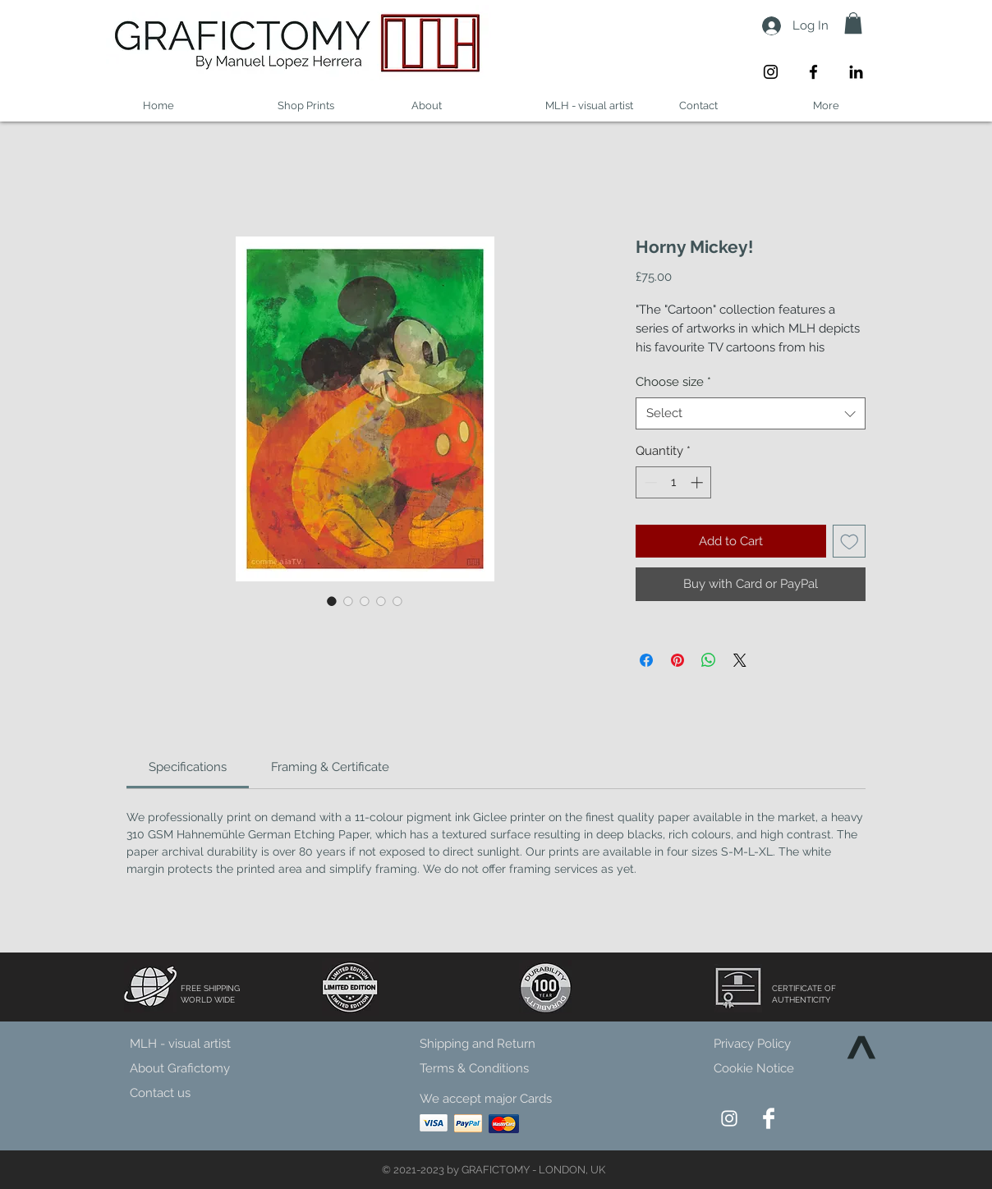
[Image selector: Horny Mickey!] (332, 601)
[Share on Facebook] (646, 660)
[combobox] (751, 413)
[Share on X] (740, 660)
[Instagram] (770, 71)
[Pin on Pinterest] (677, 660)
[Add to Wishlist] (849, 541)
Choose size (673, 381)
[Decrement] (649, 482)
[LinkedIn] (856, 71)
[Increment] (698, 482)
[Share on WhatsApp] (709, 660)
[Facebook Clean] (768, 1118)
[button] (853, 23)
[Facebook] (813, 71)
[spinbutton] (673, 482)
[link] (188, 767)
